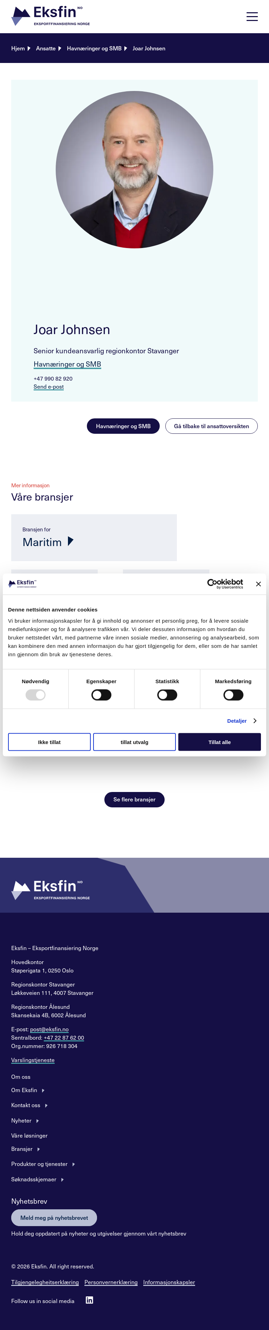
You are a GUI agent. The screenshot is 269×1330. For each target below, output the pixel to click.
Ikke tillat (49, 742)
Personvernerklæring (111, 1282)
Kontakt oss (25, 1105)
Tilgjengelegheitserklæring (45, 1282)
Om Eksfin (24, 1089)
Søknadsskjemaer (33, 1179)
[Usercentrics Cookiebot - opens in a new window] (212, 584)
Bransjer (22, 1148)
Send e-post (49, 386)
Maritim (42, 541)
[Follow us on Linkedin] (89, 1300)
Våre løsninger (29, 1135)
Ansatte (46, 48)
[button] (50, 16)
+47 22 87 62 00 (64, 1037)
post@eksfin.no (49, 1029)
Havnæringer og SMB (94, 48)
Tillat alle (219, 742)
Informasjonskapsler (169, 1282)
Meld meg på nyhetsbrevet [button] (54, 1217)
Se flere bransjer (134, 799)
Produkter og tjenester (39, 1163)
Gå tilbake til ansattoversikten (211, 426)
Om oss (20, 1076)
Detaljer (237, 721)
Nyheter (21, 1120)
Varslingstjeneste (33, 1059)
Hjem (18, 48)
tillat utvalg (134, 742)
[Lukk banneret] (258, 584)
